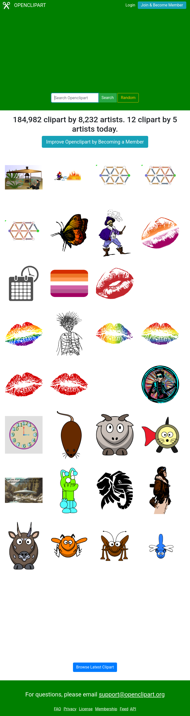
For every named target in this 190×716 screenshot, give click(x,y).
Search (107, 97)
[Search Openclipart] (74, 97)
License (86, 709)
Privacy (70, 709)
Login (130, 5)
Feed (124, 709)
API (133, 709)
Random (128, 97)
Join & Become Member (162, 5)
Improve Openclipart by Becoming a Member (95, 142)
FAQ (57, 709)
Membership (106, 709)
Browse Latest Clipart (95, 667)
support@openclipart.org (132, 694)
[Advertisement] (95, 52)
